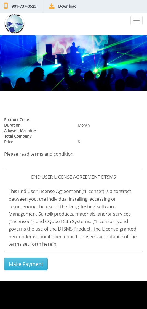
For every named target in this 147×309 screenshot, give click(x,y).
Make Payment (26, 264)
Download (67, 6)
